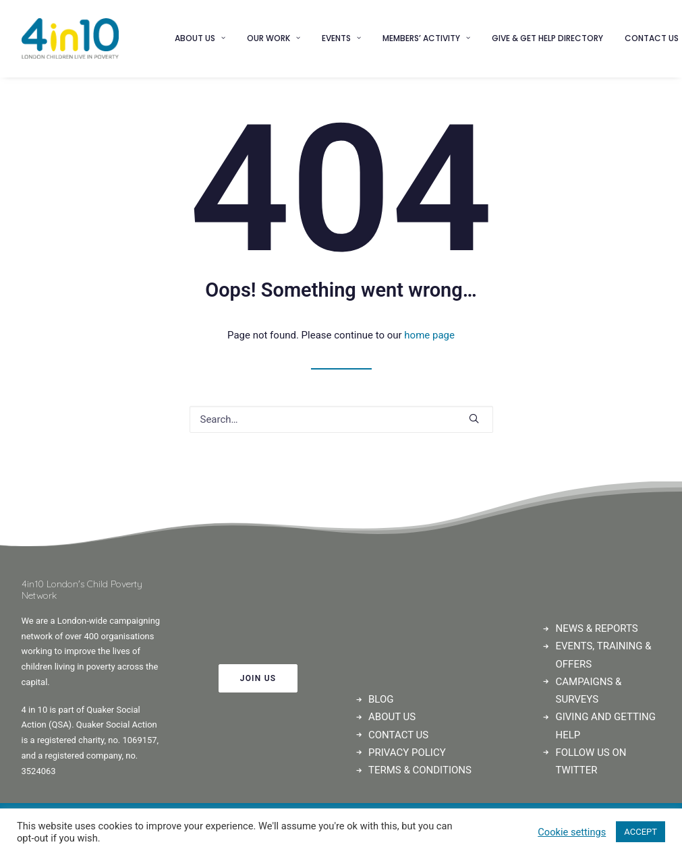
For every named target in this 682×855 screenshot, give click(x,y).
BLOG (381, 699)
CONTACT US (398, 735)
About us (200, 38)
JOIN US (258, 678)
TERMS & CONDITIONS (420, 770)
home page (429, 335)
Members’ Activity (426, 38)
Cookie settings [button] (572, 832)
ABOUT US (392, 717)
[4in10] (70, 38)
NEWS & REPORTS (597, 628)
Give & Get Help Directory (547, 38)
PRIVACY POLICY (407, 752)
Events (341, 38)
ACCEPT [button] (640, 832)
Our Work (273, 38)
